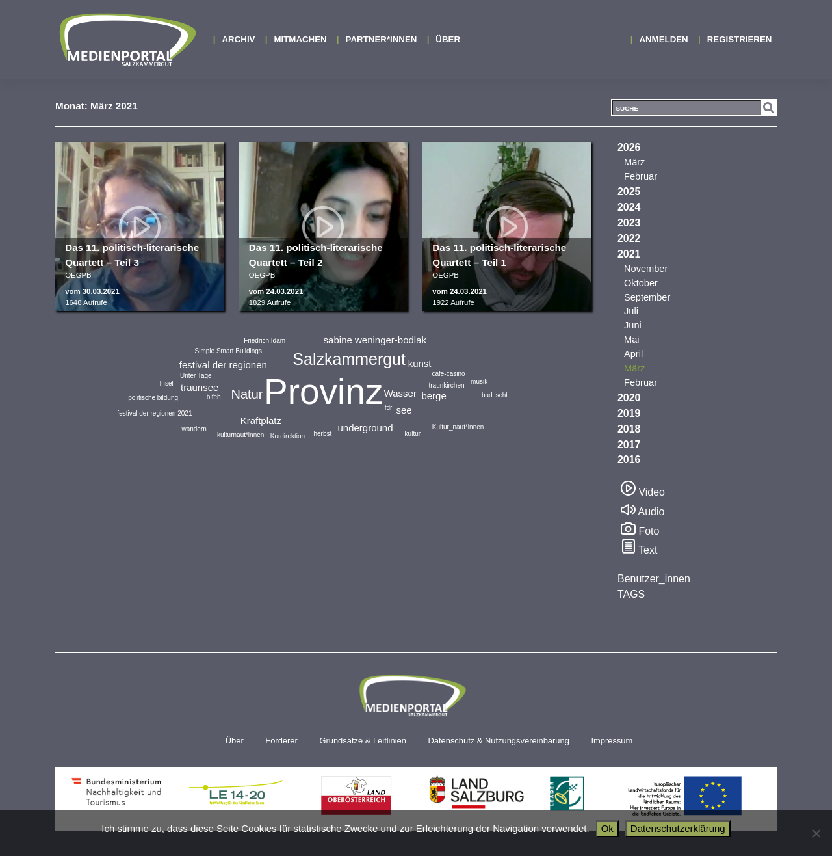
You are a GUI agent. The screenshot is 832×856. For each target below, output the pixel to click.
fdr (389, 407)
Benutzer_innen (654, 578)
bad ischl (494, 395)
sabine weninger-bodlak (375, 339)
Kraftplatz (260, 420)
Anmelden (663, 39)
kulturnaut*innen (240, 434)
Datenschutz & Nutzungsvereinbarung (498, 740)
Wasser (400, 393)
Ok (607, 828)
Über (448, 39)
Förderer (281, 740)
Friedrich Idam (264, 340)
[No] (815, 833)
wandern (193, 429)
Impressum (611, 740)
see (403, 410)
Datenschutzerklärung (677, 828)
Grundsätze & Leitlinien (362, 740)
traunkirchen (446, 385)
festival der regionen (223, 364)
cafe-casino (448, 373)
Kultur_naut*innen (458, 427)
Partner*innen (381, 39)
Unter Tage (196, 375)
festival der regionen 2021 (154, 413)
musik (479, 381)
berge (433, 395)
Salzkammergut (349, 359)
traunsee (199, 387)
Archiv (238, 39)
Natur (247, 394)
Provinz (323, 391)
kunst (420, 363)
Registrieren (739, 39)
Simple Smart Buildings (228, 350)
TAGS (631, 594)
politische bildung (153, 397)
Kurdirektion (287, 436)
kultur (413, 433)
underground (365, 427)
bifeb (214, 397)
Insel (167, 383)
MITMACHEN (300, 39)
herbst (322, 433)
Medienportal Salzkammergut (126, 39)
